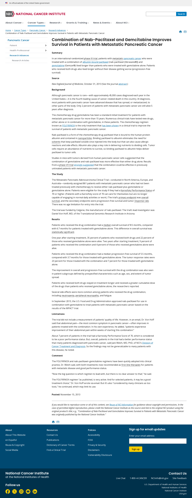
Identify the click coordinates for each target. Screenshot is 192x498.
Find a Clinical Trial (56, 449)
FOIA (90, 439)
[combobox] (161, 14)
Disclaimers (94, 449)
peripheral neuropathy (87, 295)
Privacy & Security (97, 444)
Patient (13, 45)
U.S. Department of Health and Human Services (165, 484)
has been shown (110, 125)
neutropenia (68, 295)
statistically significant (63, 232)
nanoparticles (85, 138)
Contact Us (52, 434)
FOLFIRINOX (68, 125)
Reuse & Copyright (14, 444)
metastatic (117, 58)
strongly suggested (84, 164)
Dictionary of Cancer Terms (61, 444)
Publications (53, 439)
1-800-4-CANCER (138, 478)
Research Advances (19, 55)
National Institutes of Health (174, 487)
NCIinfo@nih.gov (159, 478)
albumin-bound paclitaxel (95, 61)
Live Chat (120, 478)
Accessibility (94, 434)
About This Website (15, 434)
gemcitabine (58, 65)
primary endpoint (127, 197)
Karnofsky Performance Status (136, 190)
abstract (123, 83)
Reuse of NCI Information (121, 404)
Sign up (136, 449)
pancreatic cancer (132, 58)
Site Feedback (180, 478)
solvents (56, 141)
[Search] (181, 14)
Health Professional (19, 50)
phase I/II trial (66, 164)
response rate (141, 200)
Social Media (11, 449)
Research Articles (20, 60)
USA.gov (183, 493)
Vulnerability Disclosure (100, 455)
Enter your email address (141, 435)
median (107, 225)
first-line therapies (130, 364)
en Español (11, 439)
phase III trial (90, 58)
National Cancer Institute (176, 490)
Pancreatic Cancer (18, 40)
